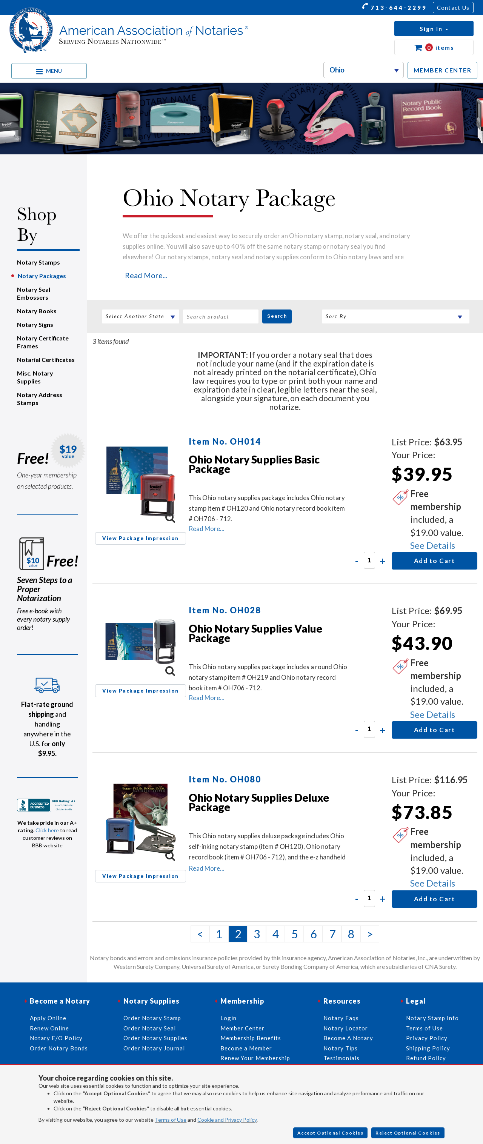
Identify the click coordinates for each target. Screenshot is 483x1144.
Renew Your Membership (255, 1058)
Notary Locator (345, 1028)
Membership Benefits (250, 1038)
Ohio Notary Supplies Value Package (255, 633)
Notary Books (37, 310)
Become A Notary (348, 1038)
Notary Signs (35, 324)
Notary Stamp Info (432, 1018)
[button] (434, 28)
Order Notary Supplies (155, 1038)
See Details (432, 545)
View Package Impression (140, 538)
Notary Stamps (38, 262)
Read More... (146, 275)
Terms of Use (170, 1119)
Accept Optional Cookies (330, 1133)
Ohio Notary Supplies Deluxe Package (259, 802)
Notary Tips (340, 1048)
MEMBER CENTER (443, 70)
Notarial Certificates (46, 359)
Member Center (242, 1028)
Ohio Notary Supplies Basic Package (254, 464)
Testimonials (341, 1058)
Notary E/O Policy (56, 1038)
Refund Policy (426, 1058)
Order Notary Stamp (152, 1018)
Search (277, 316)
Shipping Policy (428, 1048)
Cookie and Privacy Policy (227, 1119)
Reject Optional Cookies (407, 1133)
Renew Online (49, 1028)
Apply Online (48, 1018)
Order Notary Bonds (59, 1048)
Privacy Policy (427, 1038)
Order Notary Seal (149, 1028)
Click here (47, 830)
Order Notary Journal (154, 1048)
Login (228, 1018)
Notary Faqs (341, 1018)
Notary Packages (42, 275)
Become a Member (246, 1048)
